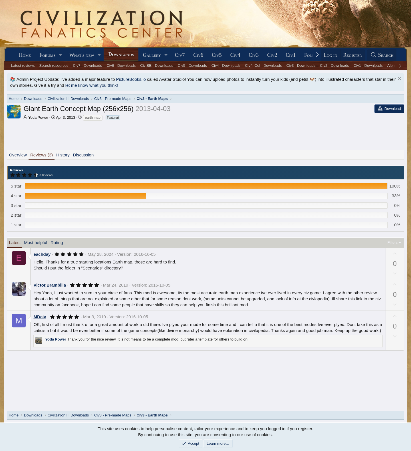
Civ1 (291, 55)
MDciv (39, 316)
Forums (47, 55)
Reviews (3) (41, 154)
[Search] (381, 55)
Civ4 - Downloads (226, 65)
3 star (16, 205)
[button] (60, 55)
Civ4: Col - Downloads (263, 65)
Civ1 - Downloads (368, 65)
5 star (16, 186)
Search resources (53, 65)
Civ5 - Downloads (192, 65)
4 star (16, 195)
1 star (16, 224)
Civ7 (180, 55)
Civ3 (254, 55)
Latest (15, 242)
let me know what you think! (91, 85)
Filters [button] (393, 242)
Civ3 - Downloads (300, 65)
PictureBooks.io (131, 79)
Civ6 (198, 55)
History (63, 154)
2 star (16, 215)
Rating (57, 242)
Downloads (121, 54)
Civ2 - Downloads (334, 65)
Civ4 (235, 55)
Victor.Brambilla (49, 285)
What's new (81, 55)
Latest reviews (23, 65)
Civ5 (217, 55)
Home (25, 55)
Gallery (152, 55)
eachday (42, 254)
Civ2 (272, 55)
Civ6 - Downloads (121, 65)
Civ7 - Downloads (87, 65)
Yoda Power (38, 117)
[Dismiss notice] (398, 79)
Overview (18, 154)
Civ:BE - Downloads (156, 65)
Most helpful (35, 242)
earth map (92, 118)
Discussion (83, 154)
